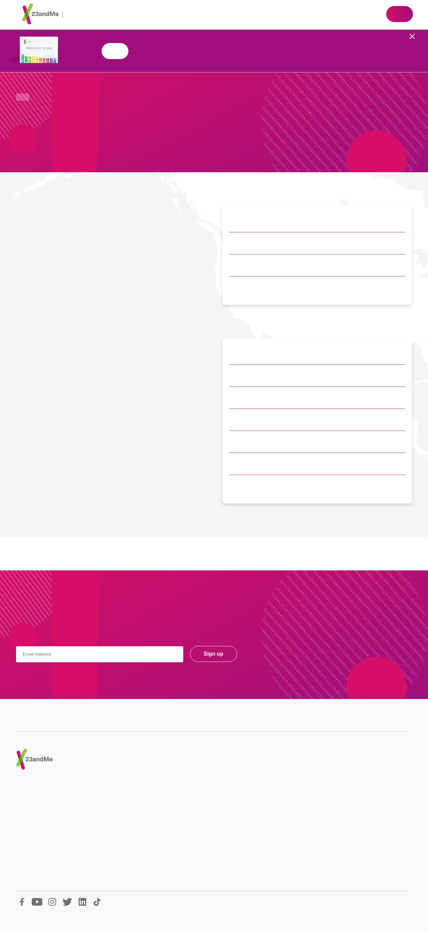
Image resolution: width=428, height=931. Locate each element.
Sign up (213, 654)
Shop (399, 14)
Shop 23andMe (115, 51)
